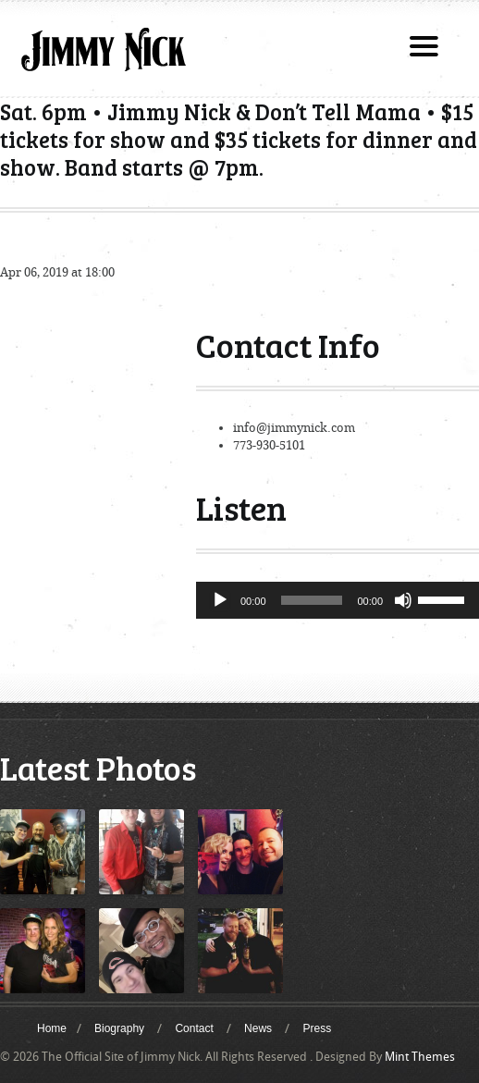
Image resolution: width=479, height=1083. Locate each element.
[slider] (312, 600)
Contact (194, 1028)
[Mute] (403, 600)
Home (52, 1028)
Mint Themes (420, 1057)
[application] (337, 600)
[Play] (220, 600)
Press (316, 1028)
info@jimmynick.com (294, 428)
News (258, 1028)
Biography (119, 1028)
